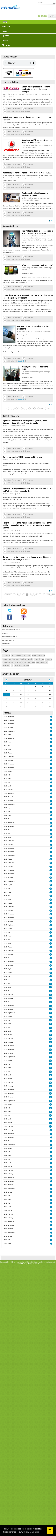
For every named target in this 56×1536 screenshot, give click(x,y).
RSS (52, 221)
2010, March (8, 1079)
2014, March (8, 903)
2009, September (9, 1101)
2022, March (8, 753)
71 (50, 921)
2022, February (9, 757)
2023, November (9, 723)
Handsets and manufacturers (11, 630)
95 (50, 954)
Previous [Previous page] (8, 594)
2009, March (8, 1122)
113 (50, 994)
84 (50, 910)
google (30, 659)
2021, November (9, 768)
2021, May (7, 782)
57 (50, 929)
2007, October (8, 1185)
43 (50, 888)
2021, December (9, 764)
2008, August (8, 1148)
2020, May (7, 819)
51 (50, 895)
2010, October (8, 1053)
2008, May (7, 1159)
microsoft (27, 662)
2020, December (9, 793)
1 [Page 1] (7, 408)
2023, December (9, 720)
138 (50, 1038)
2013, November (9, 918)
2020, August (8, 808)
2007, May (7, 1203)
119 (50, 1013)
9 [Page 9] (33, 408)
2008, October (8, 1141)
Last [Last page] (47, 408)
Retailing (5, 633)
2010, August (8, 1060)
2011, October (8, 1009)
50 (50, 892)
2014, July (7, 888)
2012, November (9, 961)
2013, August (8, 929)
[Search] (45, 2)
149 (50, 1097)
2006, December (9, 1221)
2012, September (9, 969)
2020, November (9, 797)
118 (50, 1046)
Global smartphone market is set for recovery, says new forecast (27, 118)
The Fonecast (16, 108)
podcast (6, 655)
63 (50, 903)
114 (50, 1071)
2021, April (7, 786)
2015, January (8, 866)
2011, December (9, 1002)
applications (7, 659)
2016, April (7, 837)
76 (50, 925)
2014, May (7, 895)
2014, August (8, 885)
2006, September (9, 1232)
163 (50, 1122)
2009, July (7, 1108)
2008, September (9, 1144)
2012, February (9, 994)
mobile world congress (21, 665)
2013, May (7, 939)
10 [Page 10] (37, 408)
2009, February (9, 1126)
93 (50, 1104)
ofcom (42, 662)
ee (46, 662)
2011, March (8, 1035)
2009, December (9, 1090)
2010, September (9, 1056)
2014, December (9, 870)
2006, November (9, 1225)
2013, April (7, 943)
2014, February (9, 906)
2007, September (9, 1188)
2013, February (9, 950)
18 (50, 863)
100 (50, 987)
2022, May (7, 745)
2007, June (7, 1199)
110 (50, 991)
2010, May (7, 1071)
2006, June (7, 1243)
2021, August (8, 771)
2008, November (9, 1137)
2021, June (7, 778)
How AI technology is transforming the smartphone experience (37, 232)
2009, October (8, 1097)
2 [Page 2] (17, 594)
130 (50, 1009)
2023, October (8, 727)
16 (50, 859)
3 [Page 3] (14, 408)
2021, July (7, 775)
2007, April (7, 1207)
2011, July (7, 1020)
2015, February (9, 863)
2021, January (8, 789)
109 (50, 1005)
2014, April (7, 899)
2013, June (7, 936)
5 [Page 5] (20, 408)
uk (24, 655)
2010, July (7, 1064)
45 (50, 874)
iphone (5, 662)
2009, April (7, 1119)
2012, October (8, 965)
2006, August (8, 1236)
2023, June (7, 734)
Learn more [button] (34, 1532)
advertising (6, 665)
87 (50, 961)
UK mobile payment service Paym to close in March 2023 (27, 172)
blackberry (48, 659)
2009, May (7, 1115)
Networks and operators (9, 637)
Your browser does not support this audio (19, 63)
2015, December (9, 848)
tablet (33, 662)
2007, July (7, 1196)
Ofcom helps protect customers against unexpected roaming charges (36, 89)
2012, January (8, 998)
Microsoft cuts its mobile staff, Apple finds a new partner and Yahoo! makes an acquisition (28, 490)
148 (50, 1101)
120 (50, 1024)
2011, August (8, 1016)
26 (50, 866)
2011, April (7, 1031)
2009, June (7, 1111)
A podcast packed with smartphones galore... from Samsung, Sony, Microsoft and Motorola (25, 422)
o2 (22, 662)
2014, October (8, 877)
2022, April (7, 749)
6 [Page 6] (23, 408)
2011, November (9, 1005)
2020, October (8, 800)
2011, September (9, 1013)
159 (50, 1108)
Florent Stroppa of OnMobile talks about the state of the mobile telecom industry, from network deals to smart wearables (27, 525)
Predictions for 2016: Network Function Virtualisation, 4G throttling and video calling (28, 296)
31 (50, 885)
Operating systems (8, 640)
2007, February (9, 1214)
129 (50, 998)
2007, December (9, 1177)
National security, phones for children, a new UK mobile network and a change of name (27, 558)
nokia (34, 655)
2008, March (8, 1166)
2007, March (8, 1210)
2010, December (9, 1046)
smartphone (16, 655)
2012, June (7, 980)
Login (52, 16)
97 (50, 950)
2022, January (8, 760)
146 (50, 1093)
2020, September (9, 804)
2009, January (8, 1130)
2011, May (7, 1027)
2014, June (7, 892)
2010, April (7, 1075)
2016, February (9, 841)
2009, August (8, 1104)
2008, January (8, 1174)
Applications (6, 644)
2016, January (8, 844)
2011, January (8, 1042)
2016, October (8, 830)
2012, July (7, 976)
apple (29, 655)
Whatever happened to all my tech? (37, 265)
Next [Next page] (41, 408)
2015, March (8, 859)
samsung (16, 659)
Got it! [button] (49, 1530)
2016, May (7, 833)
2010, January (8, 1086)
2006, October (8, 1228)
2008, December (9, 1133)
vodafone (18, 662)
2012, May (7, 983)
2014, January (8, 910)
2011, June (7, 1024)
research (37, 659)
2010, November (9, 1049)
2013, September (9, 925)
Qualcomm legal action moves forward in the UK (35, 194)
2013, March (8, 947)
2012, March (8, 991)
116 (50, 1042)
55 (50, 899)
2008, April (7, 1163)
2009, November (9, 1093)
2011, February (9, 1038)
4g (43, 659)
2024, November (9, 716)
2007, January (8, 1218)
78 (50, 906)
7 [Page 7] (27, 408)
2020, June (7, 815)
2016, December (9, 822)
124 (50, 1020)
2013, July (7, 932)
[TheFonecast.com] (10, 7)
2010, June (7, 1067)
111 (50, 1060)
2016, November (9, 826)
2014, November (9, 874)
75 (50, 932)
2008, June (7, 1155)
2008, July (7, 1152)
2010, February (9, 1082)
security (10, 662)
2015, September (9, 855)
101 (50, 1035)
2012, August (8, 972)
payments (41, 655)
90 (50, 1016)
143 (50, 1086)
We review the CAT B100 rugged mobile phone (22, 456)
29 (50, 1130)
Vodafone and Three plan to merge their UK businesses (37, 141)
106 (50, 1002)
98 (50, 965)
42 (50, 881)
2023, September (9, 731)
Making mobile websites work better (35, 368)
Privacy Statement (33, 1264)
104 (50, 1079)
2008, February (9, 1170)
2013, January (8, 954)
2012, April (7, 987)
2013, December (9, 914)
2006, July (7, 1239)
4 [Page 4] (17, 408)
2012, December (9, 958)
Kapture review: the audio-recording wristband (33, 327)
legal (37, 662)
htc (12, 665)
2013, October (8, 921)
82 (50, 1031)
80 (50, 980)
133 (50, 983)
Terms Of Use (21, 1264)
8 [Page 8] (30, 408)
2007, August (8, 1192)
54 (50, 877)
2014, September (9, 881)
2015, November (9, 852)
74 (50, 943)
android (23, 659)
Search (54, 3)
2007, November (9, 1181)
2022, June (7, 742)
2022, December (9, 738)
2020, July (7, 811)
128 (50, 1067)
